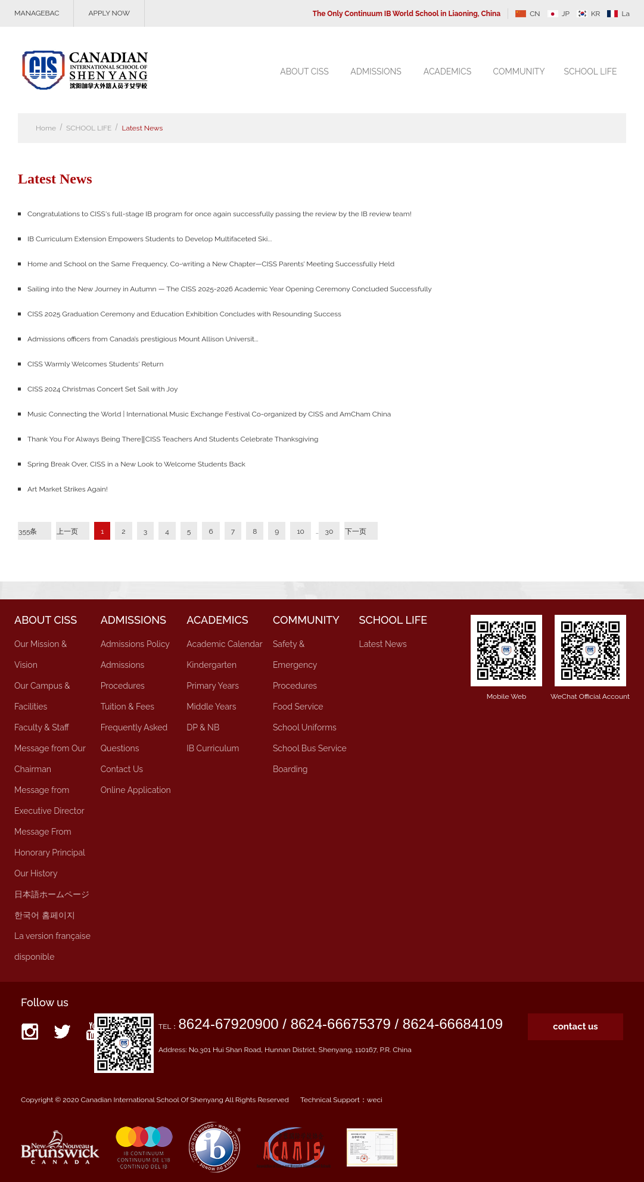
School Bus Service (310, 748)
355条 (28, 531)
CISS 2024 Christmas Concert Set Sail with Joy (102, 389)
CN (527, 14)
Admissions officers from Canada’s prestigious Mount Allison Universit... (143, 339)
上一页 (67, 531)
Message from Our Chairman (49, 759)
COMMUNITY (519, 71)
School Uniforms (305, 727)
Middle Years (211, 706)
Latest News (142, 128)
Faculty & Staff (41, 727)
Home (46, 128)
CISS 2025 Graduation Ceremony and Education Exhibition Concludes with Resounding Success (184, 314)
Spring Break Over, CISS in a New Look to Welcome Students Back (136, 464)
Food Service (298, 706)
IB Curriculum (212, 748)
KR (589, 14)
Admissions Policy (135, 644)
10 (300, 531)
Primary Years (212, 685)
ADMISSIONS (376, 71)
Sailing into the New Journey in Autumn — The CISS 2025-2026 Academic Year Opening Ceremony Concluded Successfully (229, 289)
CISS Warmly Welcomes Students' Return (95, 364)
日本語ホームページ (51, 894)
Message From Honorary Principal (49, 842)
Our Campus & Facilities (42, 696)
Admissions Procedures (123, 675)
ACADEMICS (447, 71)
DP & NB (202, 727)
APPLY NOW (109, 13)
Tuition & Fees (127, 706)
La (618, 14)
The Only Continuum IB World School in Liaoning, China (407, 14)
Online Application (136, 790)
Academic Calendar (224, 644)
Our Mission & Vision (40, 654)
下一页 (355, 531)
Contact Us (122, 769)
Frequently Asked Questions (134, 738)
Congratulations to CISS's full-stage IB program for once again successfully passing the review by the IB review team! (219, 214)
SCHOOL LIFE (590, 71)
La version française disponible (52, 946)
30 (329, 531)
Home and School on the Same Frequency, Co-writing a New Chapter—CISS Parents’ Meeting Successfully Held (210, 264)
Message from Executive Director (49, 800)
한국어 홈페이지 (44, 915)
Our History (36, 873)
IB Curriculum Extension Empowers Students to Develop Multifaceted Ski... (149, 239)
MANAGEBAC (36, 13)
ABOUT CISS (304, 71)
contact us (575, 1026)
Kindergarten (211, 665)
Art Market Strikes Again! (67, 489)
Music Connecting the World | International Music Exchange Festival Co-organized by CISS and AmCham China (209, 414)
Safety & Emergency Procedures (295, 664)
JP (558, 14)
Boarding (290, 769)
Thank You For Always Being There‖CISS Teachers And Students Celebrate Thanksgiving (172, 439)
